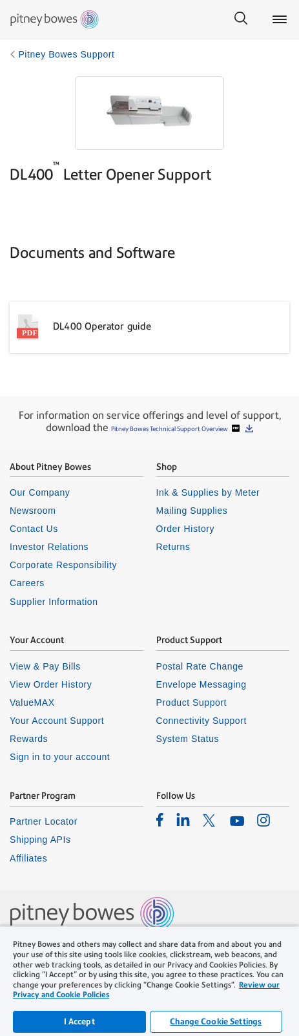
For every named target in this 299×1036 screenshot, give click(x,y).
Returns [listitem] (173, 547)
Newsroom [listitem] (33, 510)
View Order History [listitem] (51, 684)
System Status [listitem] (188, 739)
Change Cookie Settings (216, 1021)
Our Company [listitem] (40, 492)
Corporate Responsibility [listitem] (63, 565)
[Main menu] (279, 19)
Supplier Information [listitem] (54, 602)
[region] (149, 980)
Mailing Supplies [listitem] (192, 510)
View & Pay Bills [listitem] (45, 666)
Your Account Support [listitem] (57, 720)
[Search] (241, 19)
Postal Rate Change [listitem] (199, 666)
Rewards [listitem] (29, 739)
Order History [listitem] (185, 528)
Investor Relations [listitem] (49, 547)
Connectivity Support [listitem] (201, 720)
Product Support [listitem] (191, 702)
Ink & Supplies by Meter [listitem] (208, 492)
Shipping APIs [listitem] (40, 839)
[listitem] (159, 819)
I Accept (79, 1021)
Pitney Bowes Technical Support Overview (170, 428)
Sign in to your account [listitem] (60, 757)
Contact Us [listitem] (34, 528)
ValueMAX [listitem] (32, 702)
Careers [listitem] (27, 583)
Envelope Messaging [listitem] (201, 684)
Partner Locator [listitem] (43, 821)
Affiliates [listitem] (28, 858)
